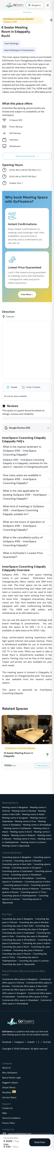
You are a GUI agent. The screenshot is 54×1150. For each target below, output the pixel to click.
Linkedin (31, 1042)
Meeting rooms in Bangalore (15, 807)
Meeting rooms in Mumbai (24, 811)
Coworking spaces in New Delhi (16, 864)
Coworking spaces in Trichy (33, 892)
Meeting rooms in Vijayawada (16, 845)
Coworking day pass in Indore (36, 943)
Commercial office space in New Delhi (29, 986)
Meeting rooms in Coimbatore (17, 828)
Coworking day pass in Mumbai (33, 922)
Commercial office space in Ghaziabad (20, 1000)
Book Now (40, 1142)
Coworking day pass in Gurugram (32, 929)
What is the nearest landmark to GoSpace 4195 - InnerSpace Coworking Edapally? (22, 450)
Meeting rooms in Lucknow (33, 842)
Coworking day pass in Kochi (15, 946)
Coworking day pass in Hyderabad (18, 932)
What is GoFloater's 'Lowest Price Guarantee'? (23, 555)
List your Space (9, 1097)
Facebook (6, 1042)
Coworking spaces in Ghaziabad (26, 874)
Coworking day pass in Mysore (16, 953)
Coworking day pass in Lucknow (34, 960)
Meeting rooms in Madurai (23, 835)
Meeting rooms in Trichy (24, 838)
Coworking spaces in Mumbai (27, 860)
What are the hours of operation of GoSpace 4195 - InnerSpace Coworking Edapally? (24, 526)
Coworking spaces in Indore (38, 881)
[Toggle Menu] (47, 5)
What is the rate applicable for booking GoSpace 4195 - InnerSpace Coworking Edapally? (25, 494)
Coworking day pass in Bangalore (17, 919)
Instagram (19, 1042)
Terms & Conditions (11, 1118)
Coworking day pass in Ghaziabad (32, 936)
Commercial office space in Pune (32, 996)
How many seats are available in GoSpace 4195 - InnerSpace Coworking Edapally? (22, 479)
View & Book (42, 765)
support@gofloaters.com (19, 1133)
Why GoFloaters (9, 1072)
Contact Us (7, 1108)
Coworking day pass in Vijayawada (18, 964)
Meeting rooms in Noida (33, 814)
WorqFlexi (9, 1092)
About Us (6, 1067)
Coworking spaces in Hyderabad (17, 871)
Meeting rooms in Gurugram (15, 817)
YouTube (47, 1042)
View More (27, 294)
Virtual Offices (8, 1087)
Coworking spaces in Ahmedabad (18, 878)
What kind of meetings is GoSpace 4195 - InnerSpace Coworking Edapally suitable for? (23, 510)
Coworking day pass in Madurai (28, 950)
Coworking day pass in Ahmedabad (18, 939)
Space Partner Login (11, 1077)
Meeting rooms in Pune (25, 821)
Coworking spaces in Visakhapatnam (19, 895)
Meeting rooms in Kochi (21, 831)
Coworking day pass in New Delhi (17, 926)
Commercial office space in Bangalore (19, 979)
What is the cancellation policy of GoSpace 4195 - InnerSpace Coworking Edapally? (23, 541)
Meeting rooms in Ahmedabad (37, 824)
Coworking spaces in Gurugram (26, 867)
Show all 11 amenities (27, 156)
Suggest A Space (10, 1082)
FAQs (4, 1113)
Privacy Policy (8, 1123)
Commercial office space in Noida (18, 989)
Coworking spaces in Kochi (16, 885)
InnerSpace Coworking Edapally (18, 18)
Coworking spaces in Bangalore (16, 857)
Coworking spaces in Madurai (25, 888)
